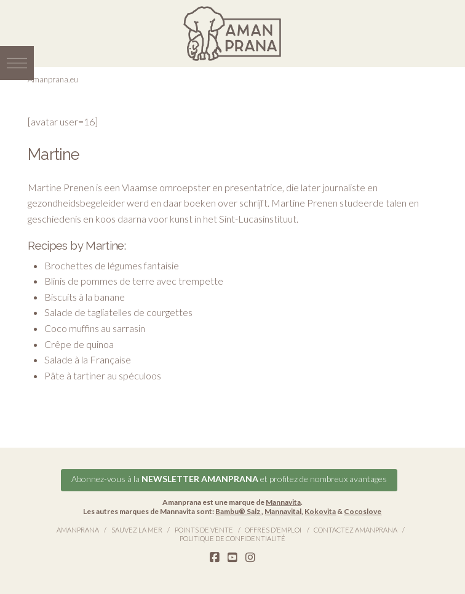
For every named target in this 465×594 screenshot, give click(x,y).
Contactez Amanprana (355, 530)
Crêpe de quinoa (79, 344)
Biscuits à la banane (84, 297)
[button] (17, 63)
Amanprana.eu (53, 79)
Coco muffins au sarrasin (94, 328)
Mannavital (282, 511)
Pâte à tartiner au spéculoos (102, 375)
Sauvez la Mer (136, 530)
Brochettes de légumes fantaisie (111, 265)
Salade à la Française (87, 359)
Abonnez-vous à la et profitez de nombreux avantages (229, 478)
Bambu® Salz (238, 511)
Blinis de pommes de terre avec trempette (133, 281)
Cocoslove (362, 511)
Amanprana (78, 530)
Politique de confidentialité (232, 538)
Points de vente (204, 530)
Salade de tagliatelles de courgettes (118, 312)
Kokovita (320, 511)
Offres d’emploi (273, 530)
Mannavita (283, 502)
